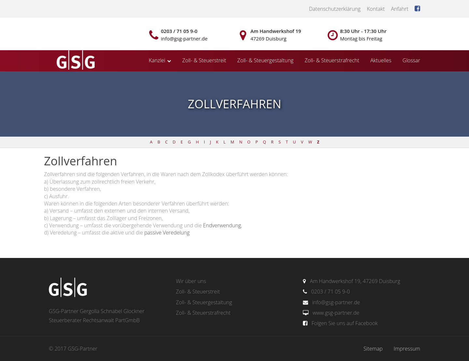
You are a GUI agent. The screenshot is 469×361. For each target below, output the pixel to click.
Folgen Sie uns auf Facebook (344, 323)
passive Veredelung (167, 232)
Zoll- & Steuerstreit (204, 60)
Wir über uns (191, 281)
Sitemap (373, 348)
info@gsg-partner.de (336, 302)
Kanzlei (157, 60)
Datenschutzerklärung (335, 8)
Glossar (411, 60)
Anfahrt (399, 8)
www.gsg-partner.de (335, 312)
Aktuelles (380, 60)
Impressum (407, 348)
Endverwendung (222, 225)
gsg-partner (75, 60)
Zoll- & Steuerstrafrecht (332, 60)
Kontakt (376, 8)
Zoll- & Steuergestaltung (265, 60)
